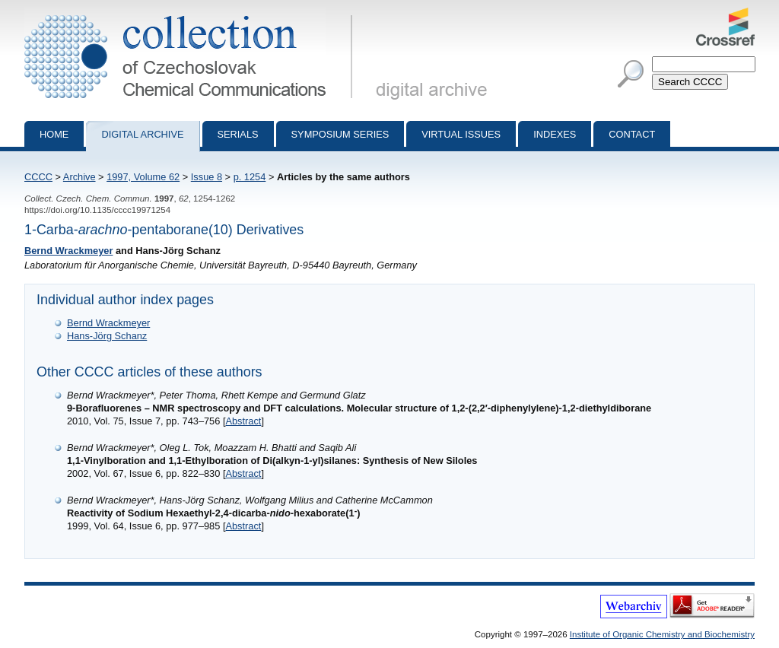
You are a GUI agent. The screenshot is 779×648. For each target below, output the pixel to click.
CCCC (38, 177)
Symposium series (340, 134)
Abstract (243, 421)
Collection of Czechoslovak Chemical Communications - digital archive (191, 14)
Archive (79, 177)
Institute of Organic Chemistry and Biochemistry (662, 634)
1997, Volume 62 (143, 177)
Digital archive (142, 134)
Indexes (554, 134)
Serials (238, 134)
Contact (632, 134)
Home (54, 134)
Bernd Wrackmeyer (68, 250)
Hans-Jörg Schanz (107, 335)
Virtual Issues (461, 134)
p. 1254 (250, 177)
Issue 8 (206, 177)
